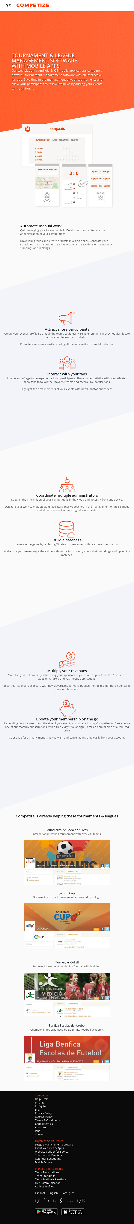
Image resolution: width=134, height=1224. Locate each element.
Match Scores (43, 1162)
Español (40, 1193)
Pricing (39, 1102)
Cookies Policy (43, 1116)
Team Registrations (47, 1172)
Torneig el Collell (67, 962)
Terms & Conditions (47, 1120)
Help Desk (41, 1099)
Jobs (37, 1131)
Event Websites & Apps (49, 1148)
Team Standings (45, 1176)
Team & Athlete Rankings (51, 1179)
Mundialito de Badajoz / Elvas (67, 830)
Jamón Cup (67, 893)
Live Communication (48, 1183)
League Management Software (54, 1144)
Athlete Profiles (44, 1186)
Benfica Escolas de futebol (67, 1026)
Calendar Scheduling (48, 1158)
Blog (37, 1109)
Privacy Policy (43, 1113)
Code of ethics (44, 1124)
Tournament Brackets (48, 1155)
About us (40, 1127)
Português (68, 1193)
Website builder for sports (51, 1151)
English (53, 1193)
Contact (40, 1134)
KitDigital (40, 1106)
